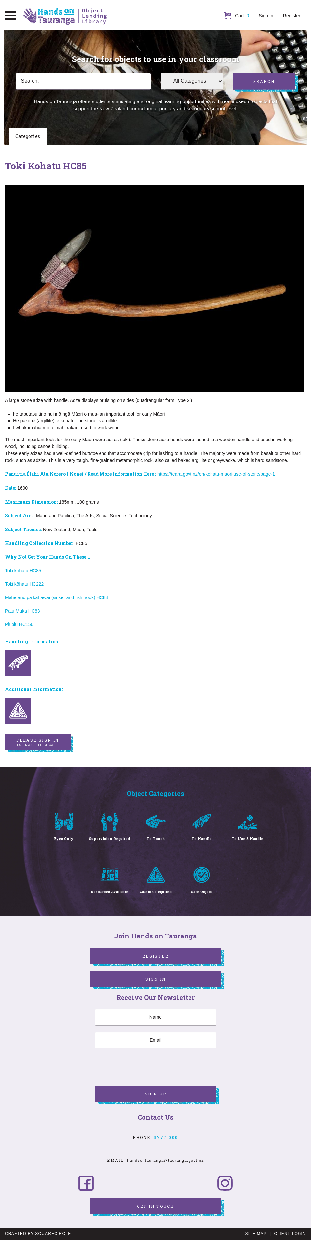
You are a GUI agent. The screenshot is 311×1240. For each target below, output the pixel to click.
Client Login (290, 1233)
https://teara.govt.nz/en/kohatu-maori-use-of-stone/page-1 (216, 474)
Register (291, 15)
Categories (27, 136)
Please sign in (37, 742)
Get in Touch (155, 1206)
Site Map (256, 1233)
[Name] (155, 1017)
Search (264, 81)
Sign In (266, 15)
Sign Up (156, 1093)
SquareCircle (53, 1233)
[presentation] (145, 1068)
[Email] (155, 1040)
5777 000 (166, 1137)
